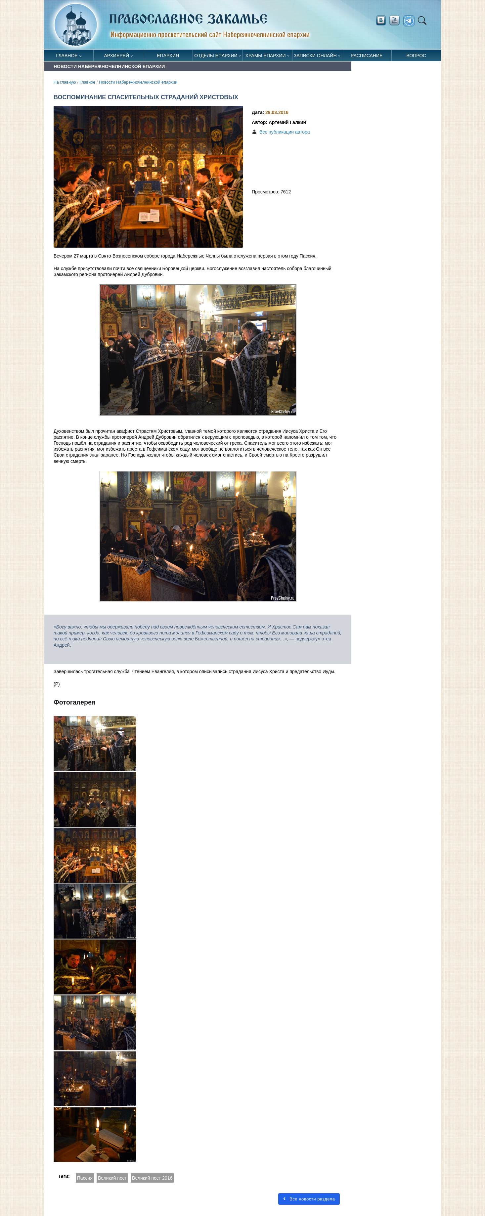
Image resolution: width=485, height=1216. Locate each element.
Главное (67, 55)
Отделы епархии (215, 55)
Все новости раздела (309, 1198)
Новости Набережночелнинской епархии (138, 82)
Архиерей (116, 55)
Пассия (85, 1178)
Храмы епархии (265, 55)
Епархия (168, 55)
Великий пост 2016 (152, 1178)
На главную (65, 82)
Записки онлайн (315, 55)
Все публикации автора (284, 132)
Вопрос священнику (416, 57)
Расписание (366, 55)
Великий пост (112, 1178)
